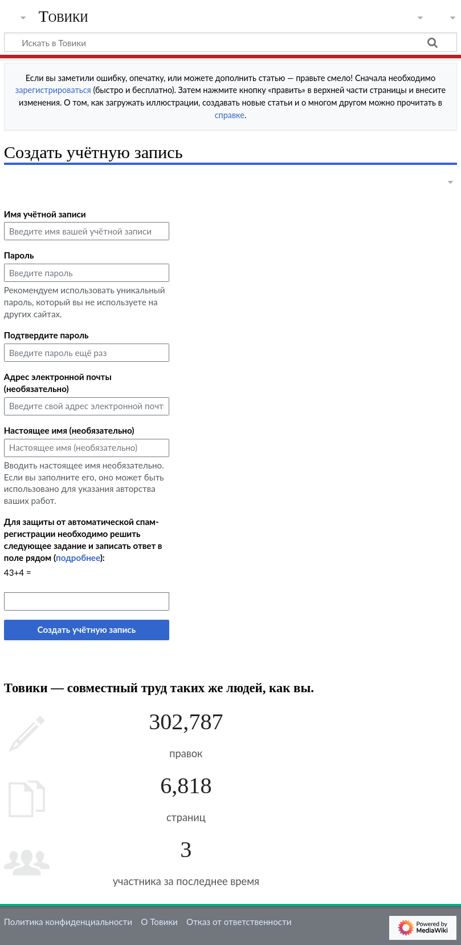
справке (229, 115)
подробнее (78, 557)
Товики (63, 17)
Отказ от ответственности (238, 921)
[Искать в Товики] (230, 42)
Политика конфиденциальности (68, 921)
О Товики (159, 921)
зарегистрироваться (53, 90)
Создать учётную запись (87, 629)
